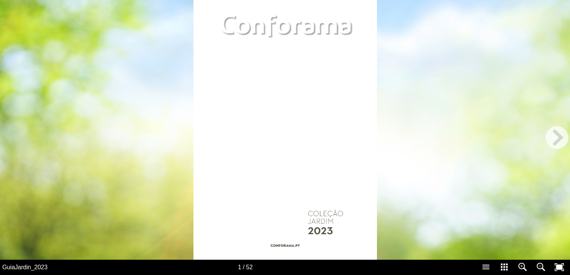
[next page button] (557, 137)
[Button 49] (285, 247)
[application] (285, 130)
